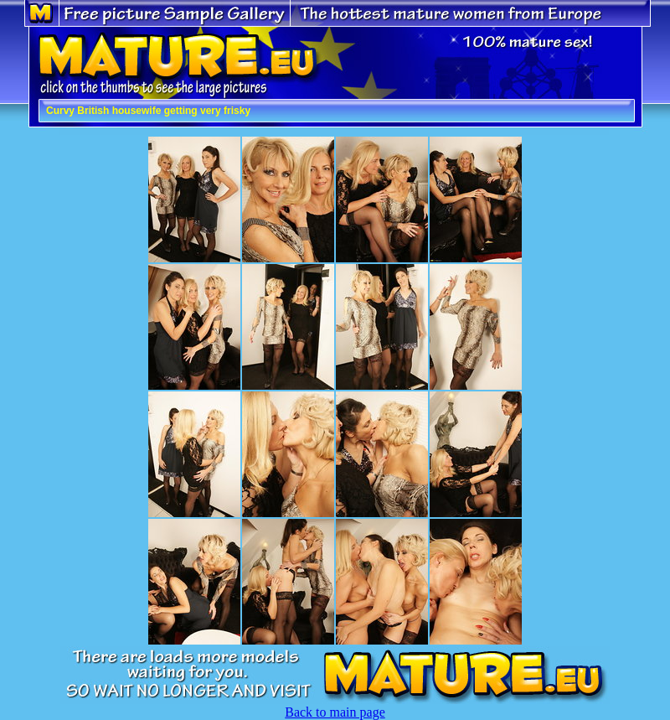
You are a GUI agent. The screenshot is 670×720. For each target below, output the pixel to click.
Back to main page (335, 712)
